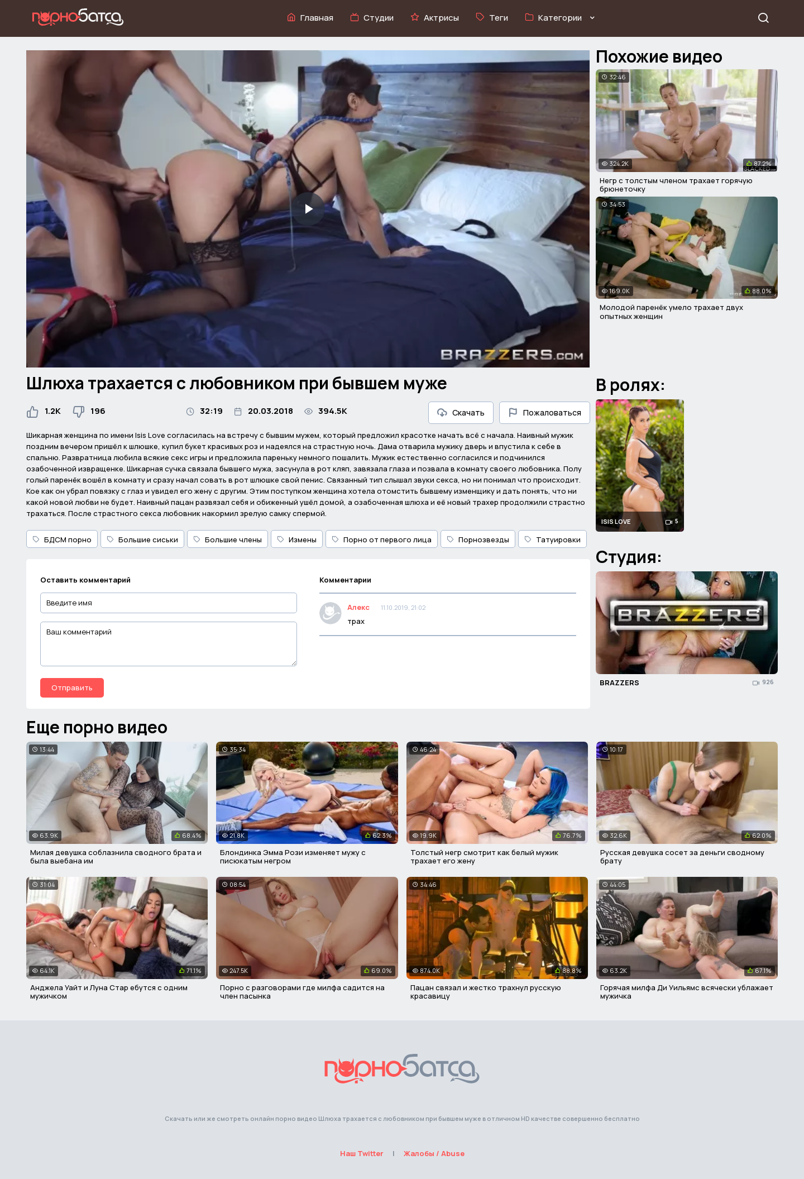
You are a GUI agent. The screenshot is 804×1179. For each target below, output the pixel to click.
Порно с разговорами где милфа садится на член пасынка (302, 991)
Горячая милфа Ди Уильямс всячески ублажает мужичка (686, 991)
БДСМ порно (62, 539)
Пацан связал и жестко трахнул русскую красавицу (485, 991)
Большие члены (227, 539)
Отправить (72, 687)
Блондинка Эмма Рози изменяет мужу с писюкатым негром (293, 856)
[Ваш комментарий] (168, 644)
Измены (297, 539)
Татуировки (552, 539)
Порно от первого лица (382, 539)
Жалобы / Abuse (434, 1153)
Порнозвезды (478, 539)
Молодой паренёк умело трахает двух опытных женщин (671, 311)
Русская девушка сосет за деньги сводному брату (682, 856)
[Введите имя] (168, 603)
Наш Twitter (362, 1153)
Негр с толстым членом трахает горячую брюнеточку (676, 184)
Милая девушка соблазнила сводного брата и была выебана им (116, 856)
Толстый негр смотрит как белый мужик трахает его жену (484, 856)
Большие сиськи (142, 539)
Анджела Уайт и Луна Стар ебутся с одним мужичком (109, 991)
